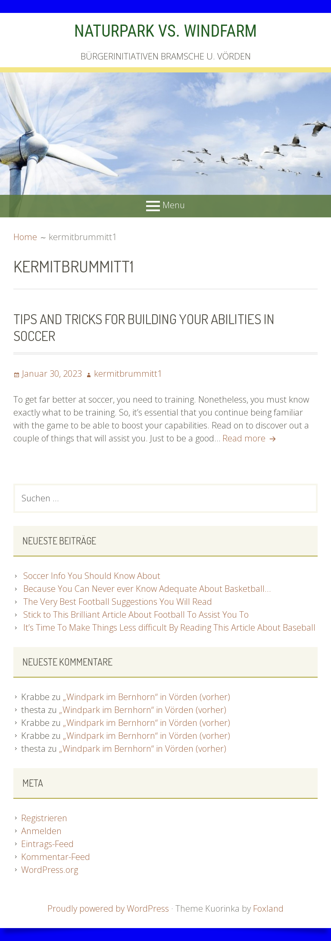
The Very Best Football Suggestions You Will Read (117, 601)
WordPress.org (49, 869)
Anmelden (41, 831)
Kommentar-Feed (55, 857)
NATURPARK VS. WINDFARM (165, 31)
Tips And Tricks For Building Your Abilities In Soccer (144, 327)
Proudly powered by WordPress (108, 908)
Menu (173, 205)
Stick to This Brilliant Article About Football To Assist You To (136, 614)
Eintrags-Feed (47, 844)
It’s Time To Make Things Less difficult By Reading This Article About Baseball (169, 627)
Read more (250, 438)
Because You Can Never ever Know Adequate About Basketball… (147, 588)
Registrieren (44, 818)
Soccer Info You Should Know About (91, 575)
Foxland (268, 908)
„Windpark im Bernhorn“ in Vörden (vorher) (146, 697)
